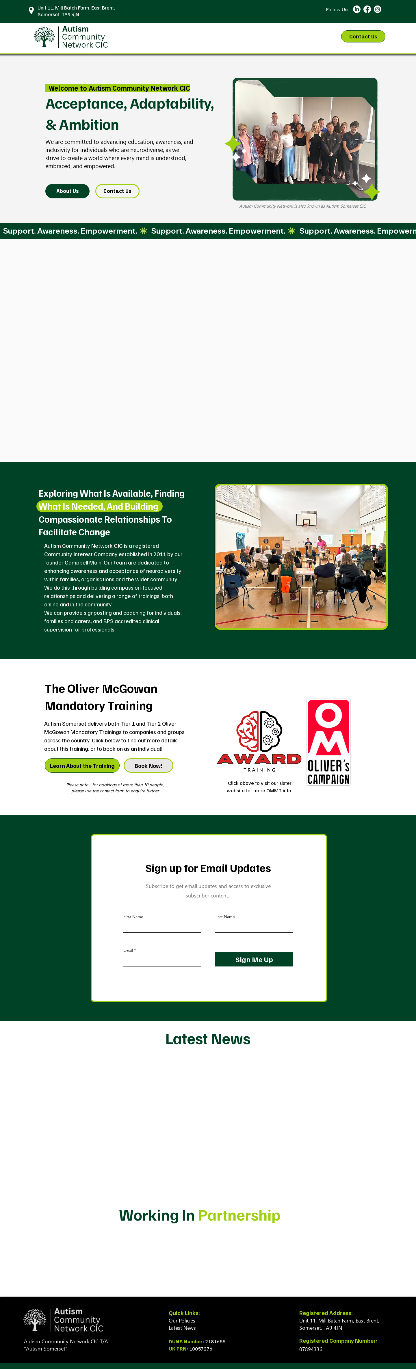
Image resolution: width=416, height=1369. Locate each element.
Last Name (225, 916)
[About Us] (67, 191)
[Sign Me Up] (254, 959)
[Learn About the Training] (82, 765)
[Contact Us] (363, 36)
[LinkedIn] (357, 9)
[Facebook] (367, 9)
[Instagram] (377, 9)
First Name (133, 916)
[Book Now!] (148, 765)
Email (128, 950)
